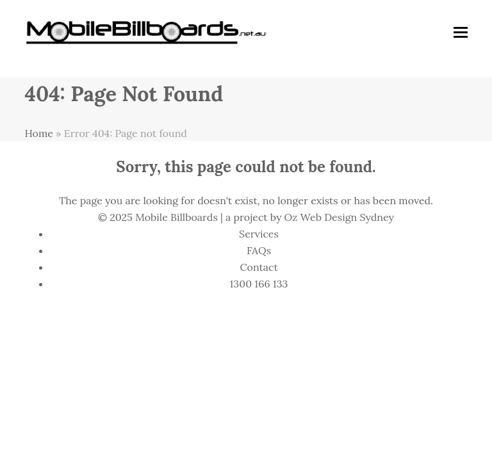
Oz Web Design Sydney (339, 217)
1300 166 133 (259, 283)
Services (259, 233)
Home (38, 133)
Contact (258, 267)
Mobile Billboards (176, 217)
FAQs (259, 250)
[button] (461, 32)
